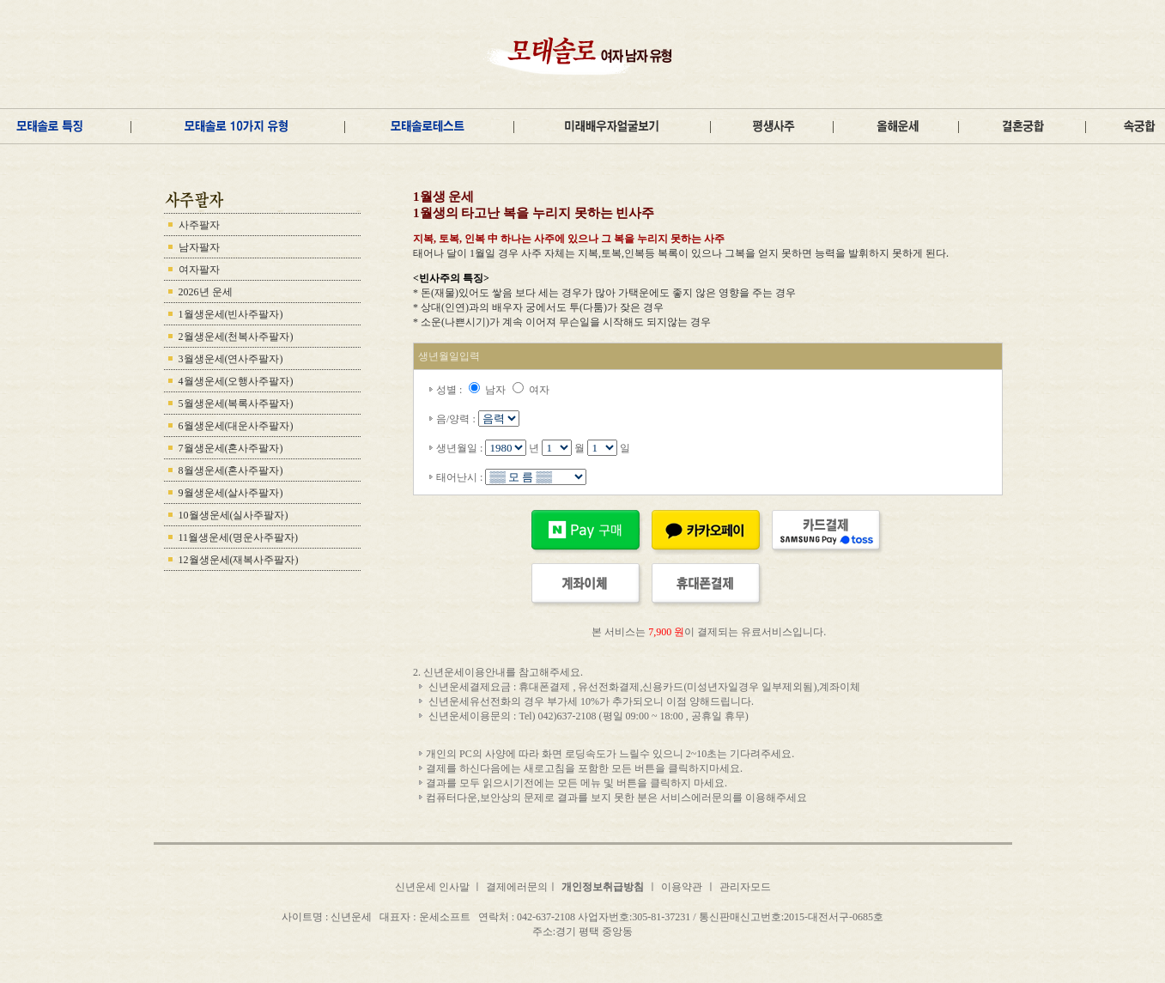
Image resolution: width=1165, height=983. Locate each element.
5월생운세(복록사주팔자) (236, 403)
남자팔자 (199, 247)
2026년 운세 (206, 292)
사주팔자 (199, 225)
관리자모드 (745, 887)
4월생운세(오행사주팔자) (236, 381)
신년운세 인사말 (433, 887)
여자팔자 (199, 270)
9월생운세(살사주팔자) (231, 493)
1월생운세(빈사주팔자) (231, 314)
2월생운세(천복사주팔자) (236, 337)
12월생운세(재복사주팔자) (239, 560)
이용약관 (681, 887)
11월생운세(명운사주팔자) (239, 537)
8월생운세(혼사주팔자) (231, 470)
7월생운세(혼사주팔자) (231, 448)
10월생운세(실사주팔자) (233, 515)
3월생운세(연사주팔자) (231, 359)
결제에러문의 (517, 887)
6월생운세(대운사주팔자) (236, 426)
